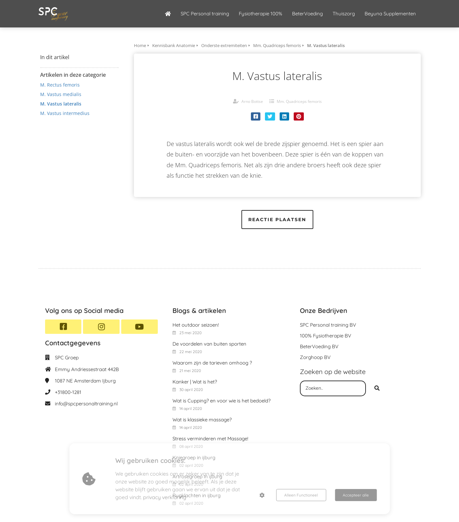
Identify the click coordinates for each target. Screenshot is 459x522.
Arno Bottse (252, 101)
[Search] (377, 388)
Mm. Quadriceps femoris (299, 101)
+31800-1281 (68, 392)
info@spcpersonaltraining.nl (86, 403)
